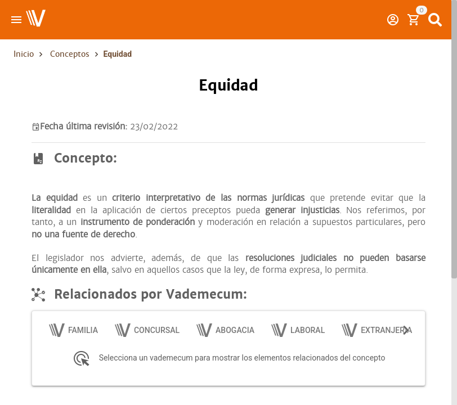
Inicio (24, 54)
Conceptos (69, 54)
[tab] (74, 330)
